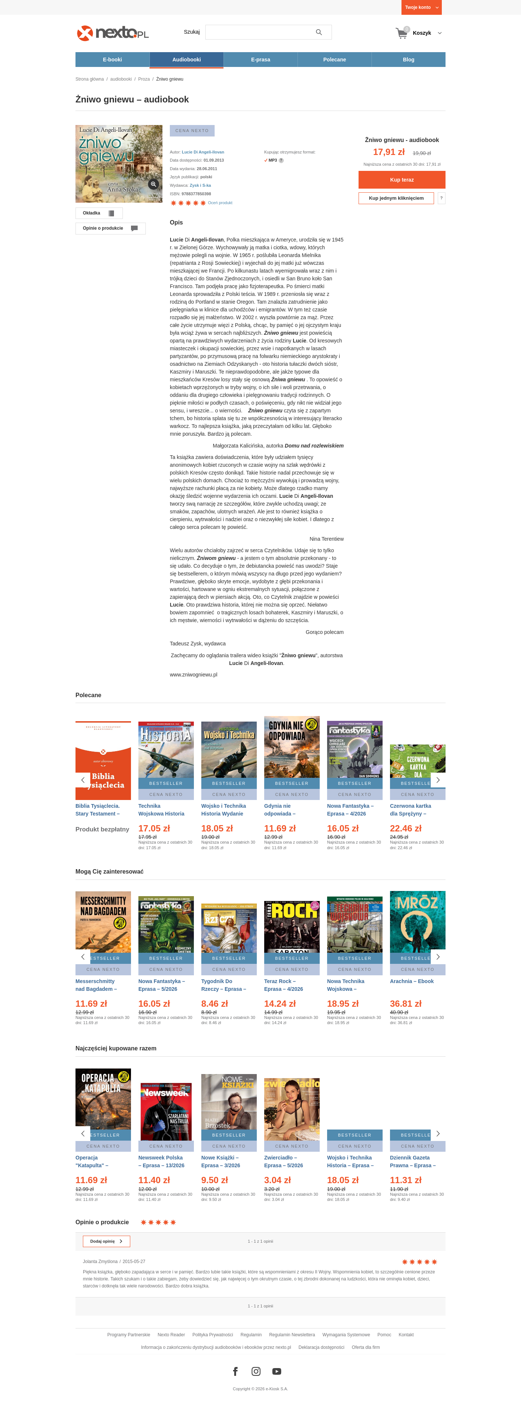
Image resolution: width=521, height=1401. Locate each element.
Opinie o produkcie (103, 228)
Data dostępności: (187, 160)
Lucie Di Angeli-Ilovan (203, 152)
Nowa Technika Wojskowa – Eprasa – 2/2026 (346, 985)
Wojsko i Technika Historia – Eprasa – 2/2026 (350, 1162)
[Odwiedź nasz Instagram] (256, 1371)
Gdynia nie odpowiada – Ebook (280, 813)
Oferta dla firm (366, 1347)
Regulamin (251, 1334)
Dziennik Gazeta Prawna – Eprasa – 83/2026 (413, 1162)
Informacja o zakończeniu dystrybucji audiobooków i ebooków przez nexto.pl (216, 1347)
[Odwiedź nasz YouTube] (277, 1371)
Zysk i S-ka (200, 185)
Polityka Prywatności (212, 1334)
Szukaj (192, 32)
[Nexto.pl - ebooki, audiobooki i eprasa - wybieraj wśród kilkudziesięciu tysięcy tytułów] (113, 33)
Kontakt (406, 1334)
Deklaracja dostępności (321, 1347)
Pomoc (384, 1334)
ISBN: (176, 194)
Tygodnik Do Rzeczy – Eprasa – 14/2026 (223, 985)
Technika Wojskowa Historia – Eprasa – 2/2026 (161, 813)
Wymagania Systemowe (346, 1334)
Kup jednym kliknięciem (396, 198)
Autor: (176, 152)
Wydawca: (180, 185)
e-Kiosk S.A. (277, 1389)
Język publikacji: (185, 177)
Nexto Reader (171, 1334)
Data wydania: (183, 168)
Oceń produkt (201, 202)
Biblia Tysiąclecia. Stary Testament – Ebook (97, 813)
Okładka (91, 213)
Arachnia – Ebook (412, 977)
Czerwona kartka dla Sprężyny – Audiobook (410, 813)
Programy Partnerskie (128, 1334)
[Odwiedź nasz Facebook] (235, 1371)
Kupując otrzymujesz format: (290, 152)
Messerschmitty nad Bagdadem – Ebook (96, 985)
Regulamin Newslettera (292, 1334)
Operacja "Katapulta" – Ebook (91, 1162)
